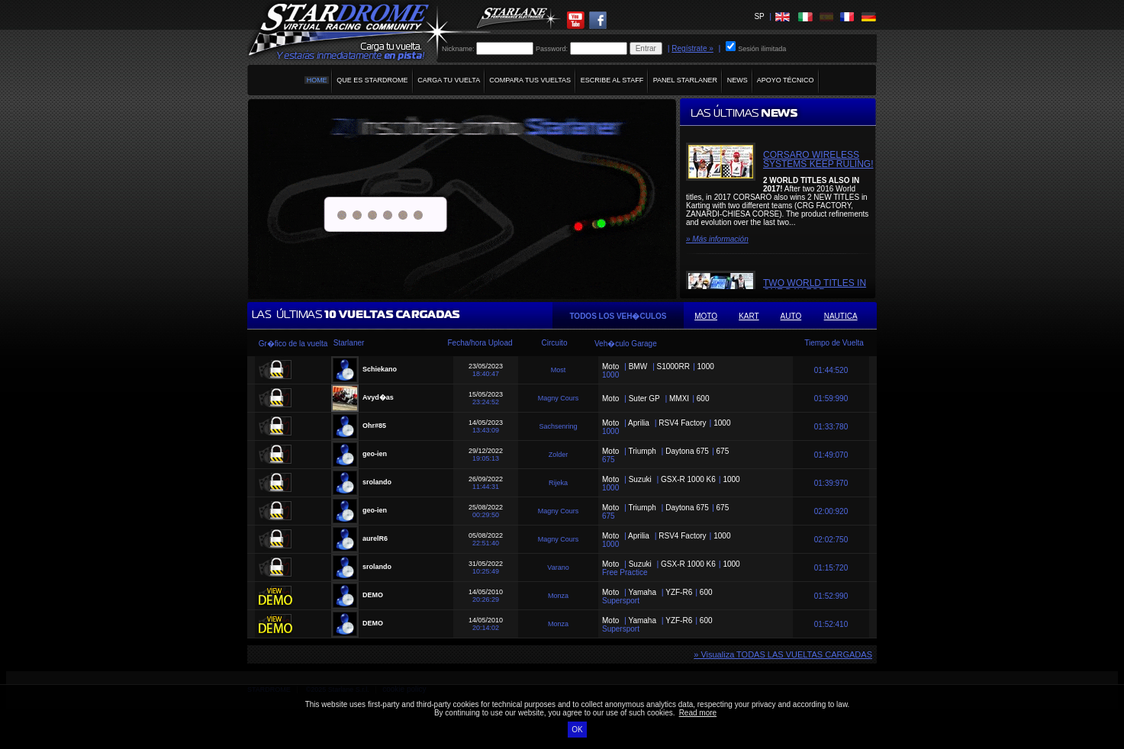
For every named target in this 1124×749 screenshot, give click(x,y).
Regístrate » (692, 48)
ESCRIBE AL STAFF (612, 80)
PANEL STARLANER (685, 80)
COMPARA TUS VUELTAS (530, 80)
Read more (698, 713)
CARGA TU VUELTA (449, 80)
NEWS (737, 80)
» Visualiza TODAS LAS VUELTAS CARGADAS (783, 654)
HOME (316, 80)
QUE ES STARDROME (372, 80)
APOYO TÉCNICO (785, 80)
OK (577, 729)
